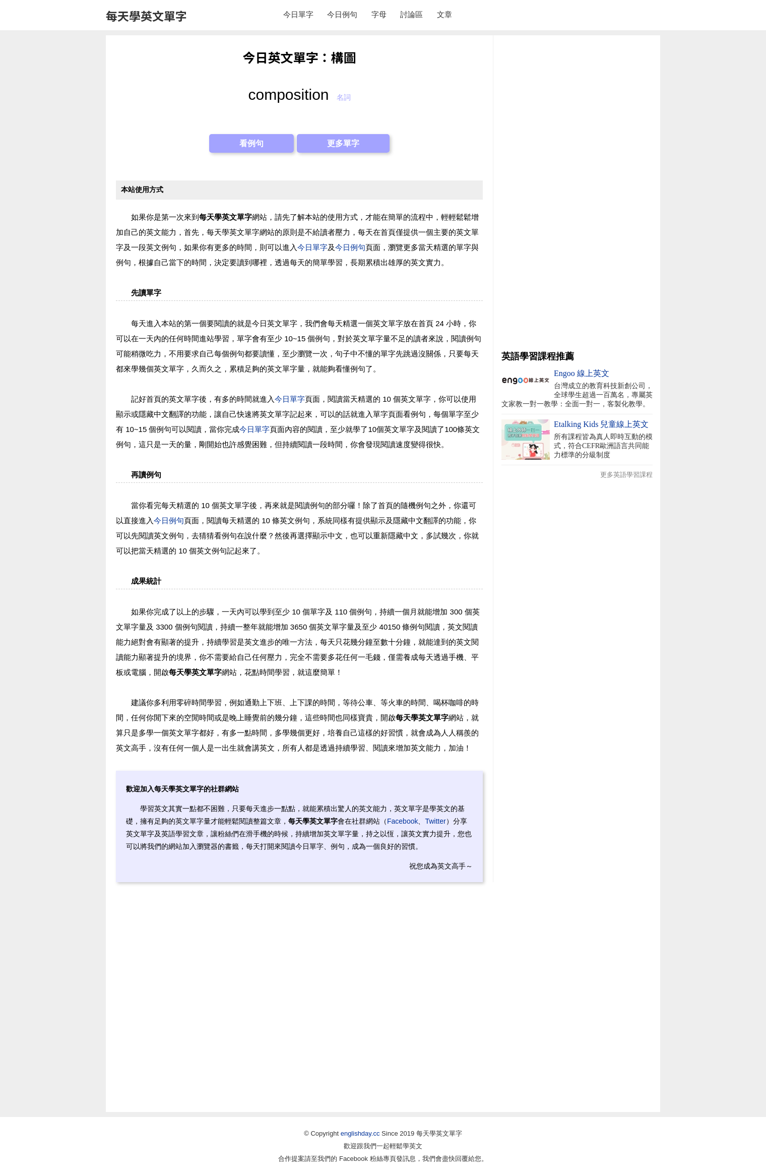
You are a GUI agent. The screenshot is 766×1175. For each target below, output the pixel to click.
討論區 (411, 14)
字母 (379, 14)
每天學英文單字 (146, 15)
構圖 (343, 57)
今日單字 (298, 14)
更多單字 (343, 143)
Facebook (402, 821)
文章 (444, 14)
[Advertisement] (577, 194)
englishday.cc (360, 1133)
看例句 (251, 143)
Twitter (435, 821)
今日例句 (342, 14)
